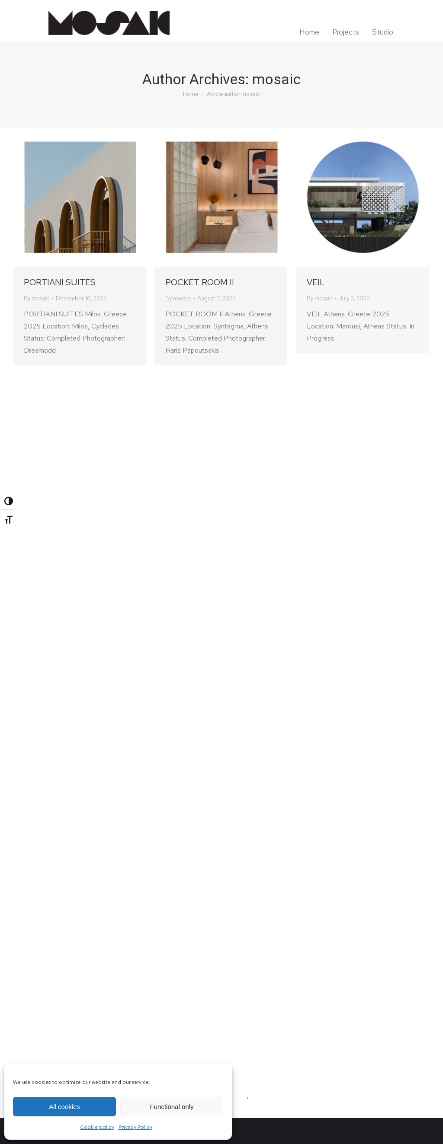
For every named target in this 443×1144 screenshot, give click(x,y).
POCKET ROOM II (199, 282)
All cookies (64, 1106)
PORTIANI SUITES (60, 282)
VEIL (316, 282)
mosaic (276, 79)
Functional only (172, 1106)
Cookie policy (97, 1127)
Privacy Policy (135, 1127)
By (36, 298)
